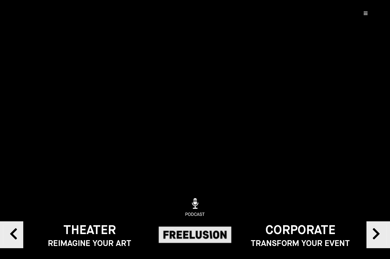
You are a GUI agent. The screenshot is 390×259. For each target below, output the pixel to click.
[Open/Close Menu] (366, 13)
